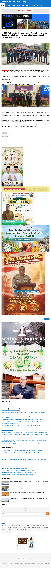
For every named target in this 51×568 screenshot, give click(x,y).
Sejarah (11, 529)
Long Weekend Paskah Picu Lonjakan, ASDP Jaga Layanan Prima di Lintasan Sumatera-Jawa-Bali (29, 499)
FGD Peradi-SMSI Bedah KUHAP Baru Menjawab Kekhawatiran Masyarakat (19, 472)
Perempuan (39, 527)
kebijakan (44, 529)
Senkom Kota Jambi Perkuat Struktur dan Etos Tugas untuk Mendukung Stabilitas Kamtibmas (23, 455)
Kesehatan (39, 525)
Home (3, 29)
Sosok (22, 529)
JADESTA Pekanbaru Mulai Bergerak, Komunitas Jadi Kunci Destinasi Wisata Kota (20, 452)
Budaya (8, 525)
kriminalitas (9, 531)
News (19, 527)
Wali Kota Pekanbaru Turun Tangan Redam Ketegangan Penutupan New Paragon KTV (22, 450)
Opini (29, 527)
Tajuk (29, 529)
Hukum (27, 525)
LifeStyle (4, 527)
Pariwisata (34, 527)
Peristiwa (46, 527)
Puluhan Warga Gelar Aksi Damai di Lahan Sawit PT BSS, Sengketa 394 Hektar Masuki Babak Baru (24, 432)
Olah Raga (24, 527)
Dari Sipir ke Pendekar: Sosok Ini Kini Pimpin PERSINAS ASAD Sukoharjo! (18, 438)
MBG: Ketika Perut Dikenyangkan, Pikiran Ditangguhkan (14, 468)
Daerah (13, 525)
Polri (7, 529)
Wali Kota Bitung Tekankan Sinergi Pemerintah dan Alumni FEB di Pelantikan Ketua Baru (22, 425)
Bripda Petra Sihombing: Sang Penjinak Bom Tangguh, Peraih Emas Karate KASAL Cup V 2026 (29, 481)
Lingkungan (9, 527)
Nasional (15, 527)
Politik (3, 529)
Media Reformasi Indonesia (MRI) (17, 563)
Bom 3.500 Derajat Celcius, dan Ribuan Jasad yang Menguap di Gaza (18, 470)
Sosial (18, 529)
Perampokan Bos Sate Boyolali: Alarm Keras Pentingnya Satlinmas (17, 474)
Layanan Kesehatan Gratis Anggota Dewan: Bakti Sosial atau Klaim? (17, 466)
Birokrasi (4, 525)
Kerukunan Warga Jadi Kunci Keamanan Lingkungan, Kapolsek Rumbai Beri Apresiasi (21, 457)
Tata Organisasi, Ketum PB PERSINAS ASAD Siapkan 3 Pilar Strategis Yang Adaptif (20, 444)
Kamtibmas (33, 525)
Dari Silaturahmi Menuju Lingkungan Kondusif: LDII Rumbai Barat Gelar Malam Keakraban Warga (24, 459)
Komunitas (45, 525)
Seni (15, 529)
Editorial (18, 525)
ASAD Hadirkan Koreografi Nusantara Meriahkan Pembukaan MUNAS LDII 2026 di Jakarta (22, 419)
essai (33, 529)
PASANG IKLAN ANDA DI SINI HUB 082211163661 (15, 189)
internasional (38, 529)
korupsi (3, 531)
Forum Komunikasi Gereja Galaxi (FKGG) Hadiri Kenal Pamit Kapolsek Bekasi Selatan (27, 492)
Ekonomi (23, 525)
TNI (26, 529)
